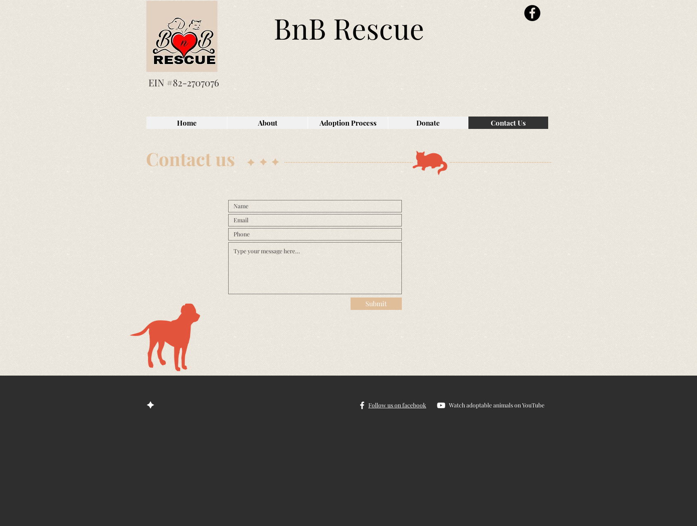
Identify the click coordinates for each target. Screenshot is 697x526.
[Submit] (376, 304)
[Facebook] (532, 13)
